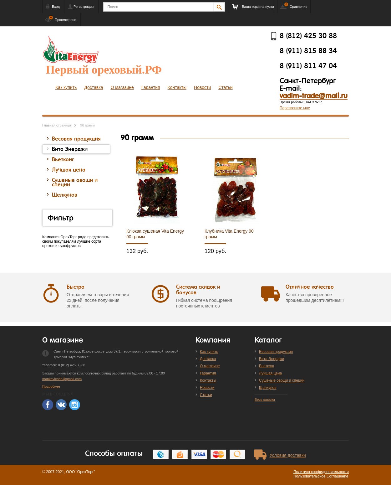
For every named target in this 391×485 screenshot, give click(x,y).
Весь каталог (265, 399)
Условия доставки (288, 455)
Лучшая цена (270, 373)
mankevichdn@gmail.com (62, 379)
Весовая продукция (276, 351)
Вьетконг (266, 366)
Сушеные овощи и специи (281, 380)
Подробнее (51, 386)
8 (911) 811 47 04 (308, 66)
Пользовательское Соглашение (320, 476)
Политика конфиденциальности (321, 472)
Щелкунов (268, 387)
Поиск (112, 7)
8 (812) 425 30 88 (308, 36)
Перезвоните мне (295, 108)
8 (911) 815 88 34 (308, 51)
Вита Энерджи (271, 359)
